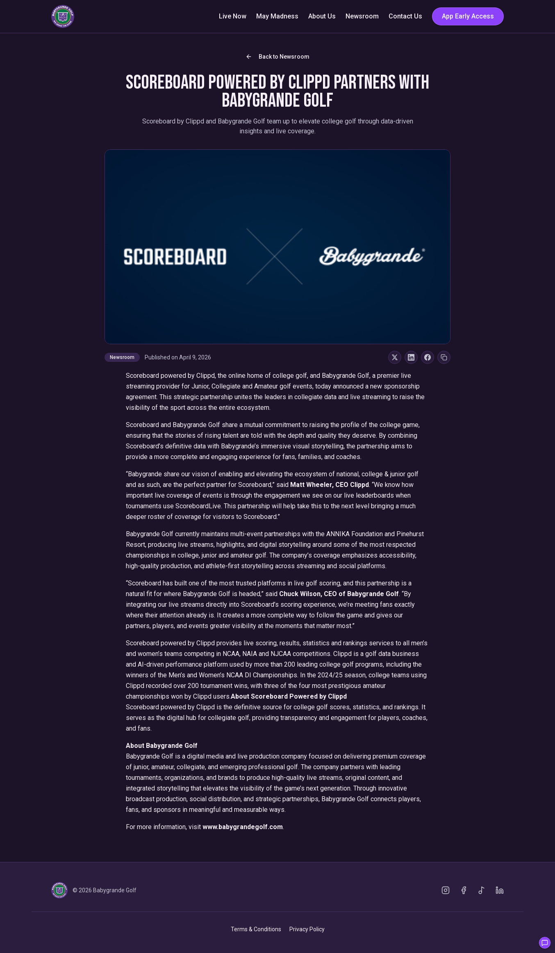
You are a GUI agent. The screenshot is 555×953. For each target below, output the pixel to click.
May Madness (277, 16)
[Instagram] (445, 890)
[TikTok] (482, 890)
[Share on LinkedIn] (411, 357)
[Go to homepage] (62, 16)
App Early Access (468, 16)
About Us (322, 16)
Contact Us (405, 16)
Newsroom (362, 16)
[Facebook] (463, 890)
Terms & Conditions (256, 929)
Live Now (232, 16)
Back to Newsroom (277, 56)
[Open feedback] (545, 943)
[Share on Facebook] (427, 357)
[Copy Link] (443, 357)
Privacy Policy (307, 929)
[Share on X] (394, 357)
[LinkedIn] (500, 890)
